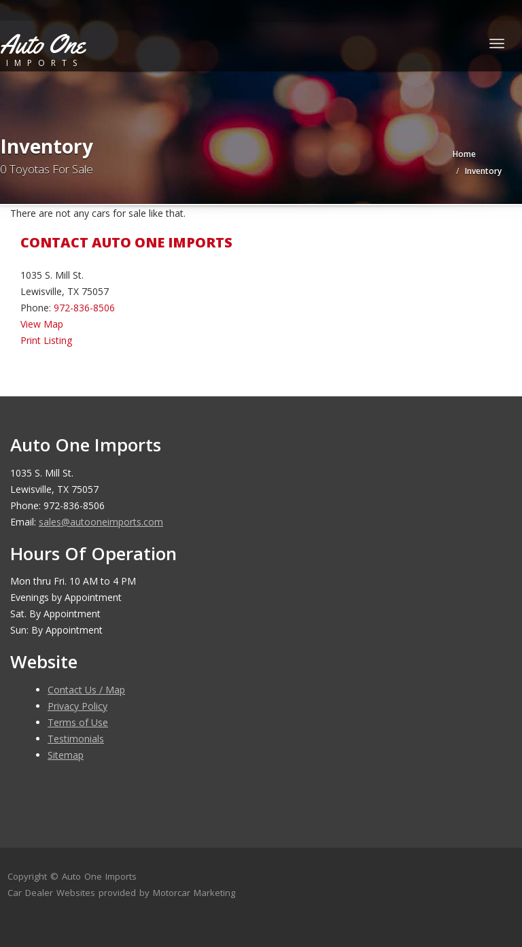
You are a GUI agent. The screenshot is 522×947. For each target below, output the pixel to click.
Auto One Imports (99, 876)
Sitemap (66, 754)
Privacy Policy (77, 706)
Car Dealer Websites (51, 892)
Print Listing (46, 340)
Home (464, 154)
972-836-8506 (84, 307)
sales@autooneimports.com (101, 521)
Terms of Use (78, 722)
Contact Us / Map (86, 689)
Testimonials (76, 738)
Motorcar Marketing (194, 892)
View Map (41, 323)
